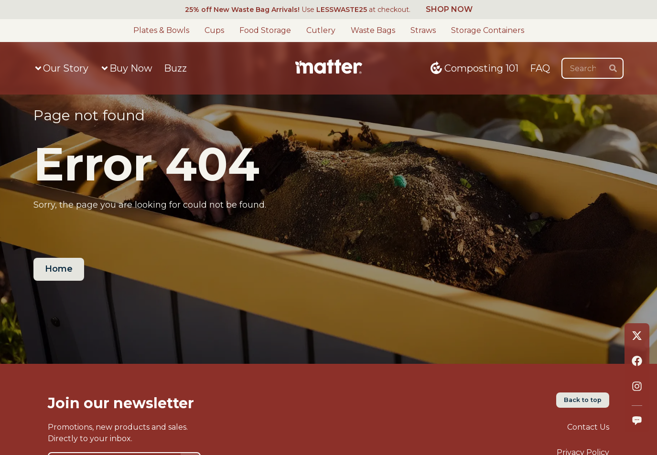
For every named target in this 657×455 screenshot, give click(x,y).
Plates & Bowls (161, 30)
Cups (214, 30)
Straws (423, 30)
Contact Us (588, 427)
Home (59, 269)
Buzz (175, 68)
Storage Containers (487, 30)
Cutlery (320, 30)
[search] (613, 68)
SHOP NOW (449, 9)
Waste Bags (373, 30)
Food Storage (265, 30)
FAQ (540, 68)
